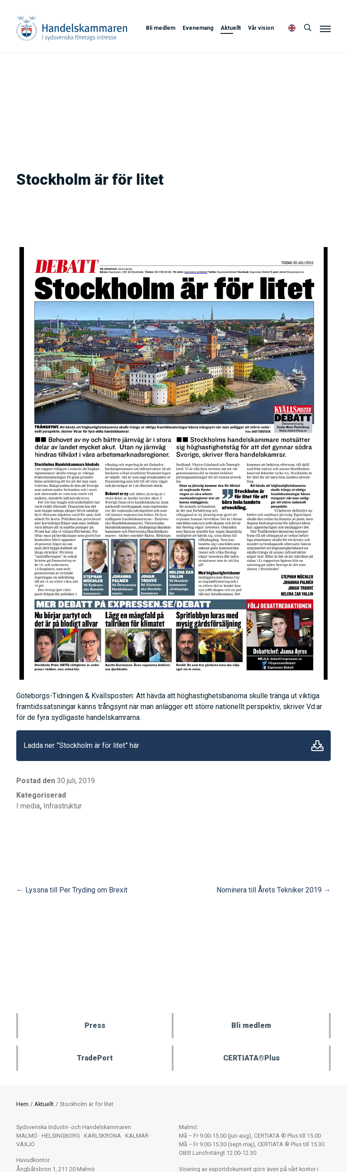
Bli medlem (160, 28)
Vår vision (261, 28)
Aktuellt (230, 28)
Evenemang (198, 28)
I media (28, 806)
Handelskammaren (72, 28)
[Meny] (325, 28)
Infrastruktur (62, 806)
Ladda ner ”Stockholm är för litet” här (81, 745)
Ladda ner (317, 746)
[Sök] (308, 28)
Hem (22, 1104)
